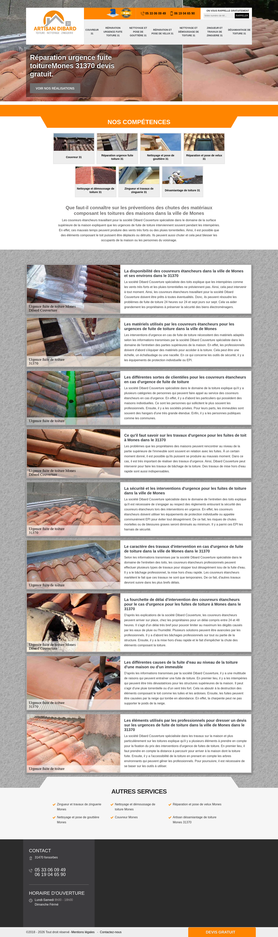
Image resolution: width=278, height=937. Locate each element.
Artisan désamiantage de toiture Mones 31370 (194, 820)
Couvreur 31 (92, 32)
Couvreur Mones (126, 817)
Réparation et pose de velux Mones (197, 804)
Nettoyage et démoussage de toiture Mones (135, 807)
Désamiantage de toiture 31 (239, 32)
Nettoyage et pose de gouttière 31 (138, 32)
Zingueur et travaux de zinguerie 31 (215, 32)
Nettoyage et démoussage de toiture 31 (188, 32)
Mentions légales (83, 932)
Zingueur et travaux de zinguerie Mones (79, 807)
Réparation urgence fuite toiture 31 (112, 32)
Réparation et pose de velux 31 (162, 32)
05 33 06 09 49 (153, 13)
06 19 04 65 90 (182, 13)
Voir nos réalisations (55, 88)
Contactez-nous (110, 932)
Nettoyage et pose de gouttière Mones (78, 820)
